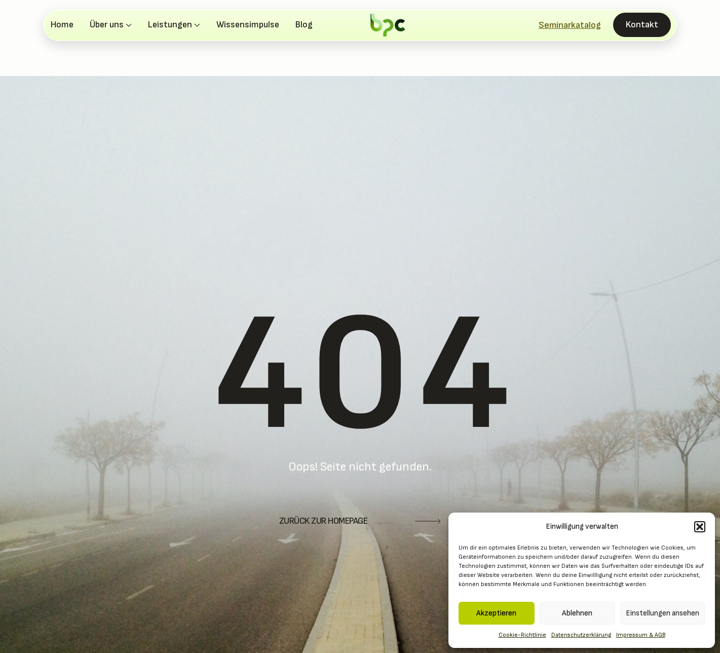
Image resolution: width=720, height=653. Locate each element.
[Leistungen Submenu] (196, 24)
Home (62, 24)
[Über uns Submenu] (128, 24)
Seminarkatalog (570, 25)
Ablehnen (577, 613)
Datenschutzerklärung (581, 635)
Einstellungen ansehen (662, 613)
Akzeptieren (496, 613)
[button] (700, 527)
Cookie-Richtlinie (522, 635)
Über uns (107, 24)
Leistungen (170, 24)
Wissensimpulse (247, 24)
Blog (304, 24)
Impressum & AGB (640, 635)
